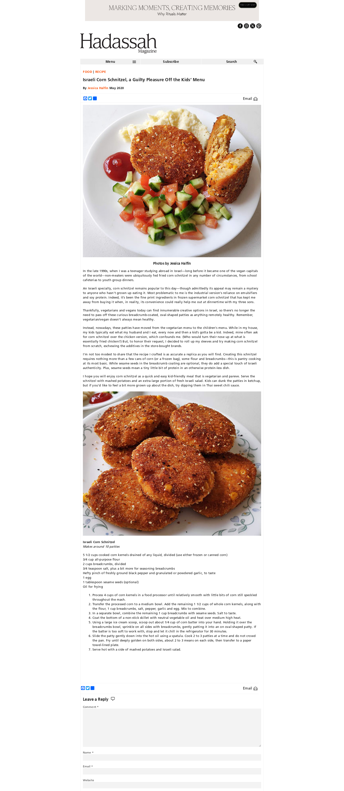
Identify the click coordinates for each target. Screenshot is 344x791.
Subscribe (171, 61)
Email (250, 98)
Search (231, 61)
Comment (91, 707)
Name (88, 752)
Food (87, 72)
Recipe (100, 72)
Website (88, 780)
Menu (110, 61)
